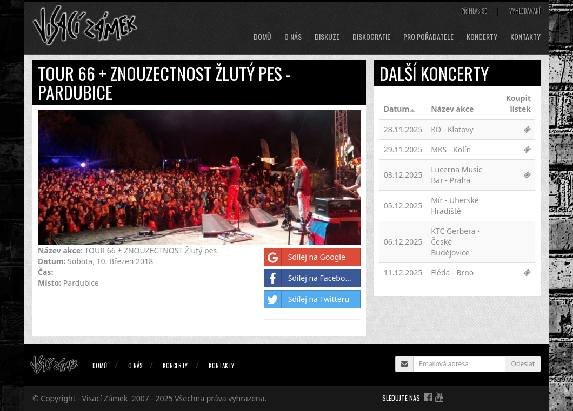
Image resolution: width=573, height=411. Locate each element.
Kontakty (525, 36)
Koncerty (482, 36)
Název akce (452, 109)
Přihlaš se (474, 10)
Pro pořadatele (428, 36)
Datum (400, 109)
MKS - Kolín (451, 149)
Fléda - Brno (452, 272)
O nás (293, 36)
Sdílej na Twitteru (306, 299)
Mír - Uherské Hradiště (455, 205)
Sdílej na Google (304, 257)
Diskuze (327, 36)
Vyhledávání (525, 10)
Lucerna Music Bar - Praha (456, 174)
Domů (262, 36)
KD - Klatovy (452, 129)
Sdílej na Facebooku (311, 278)
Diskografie (371, 36)
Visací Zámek (105, 398)
